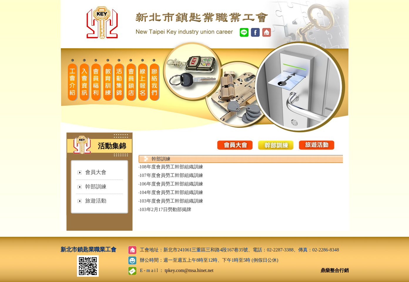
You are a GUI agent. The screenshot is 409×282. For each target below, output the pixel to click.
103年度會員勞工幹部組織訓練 (171, 200)
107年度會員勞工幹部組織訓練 (171, 175)
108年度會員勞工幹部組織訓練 (171, 166)
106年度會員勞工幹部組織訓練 (171, 183)
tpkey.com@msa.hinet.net (189, 270)
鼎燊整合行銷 (335, 270)
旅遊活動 (95, 201)
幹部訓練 (95, 187)
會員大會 (95, 172)
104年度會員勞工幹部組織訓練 (171, 192)
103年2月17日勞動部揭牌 (165, 209)
